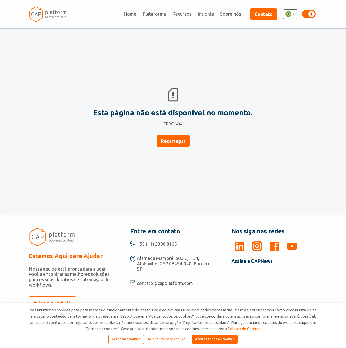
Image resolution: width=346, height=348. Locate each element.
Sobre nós (230, 13)
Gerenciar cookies (126, 339)
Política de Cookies (244, 328)
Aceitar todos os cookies (215, 339)
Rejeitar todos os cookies (166, 339)
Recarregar (173, 141)
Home (130, 13)
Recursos (181, 13)
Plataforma (154, 13)
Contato (264, 14)
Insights (206, 13)
